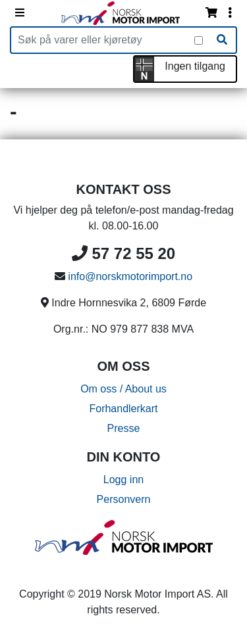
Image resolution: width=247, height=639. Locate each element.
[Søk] (222, 40)
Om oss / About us (123, 388)
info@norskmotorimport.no (130, 276)
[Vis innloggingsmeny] (230, 13)
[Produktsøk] (102, 40)
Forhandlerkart (123, 408)
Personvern (124, 499)
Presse (123, 428)
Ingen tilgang (195, 66)
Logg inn (123, 479)
